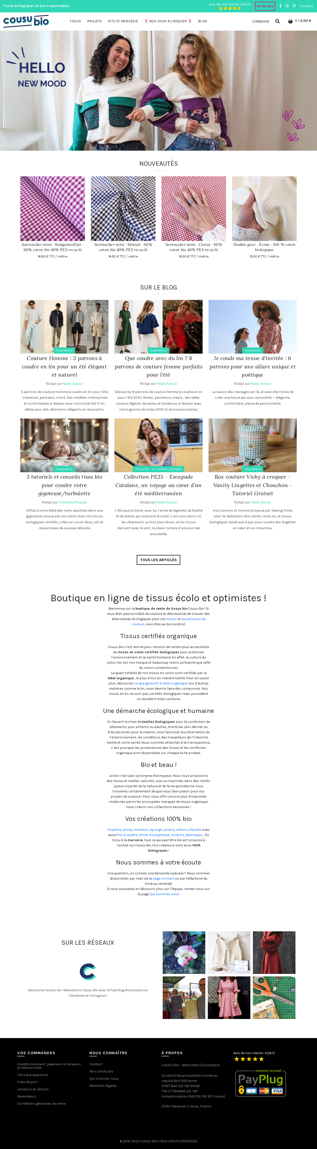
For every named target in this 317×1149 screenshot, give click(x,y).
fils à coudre (127, 835)
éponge (156, 830)
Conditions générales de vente (41, 1103)
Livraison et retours (33, 1089)
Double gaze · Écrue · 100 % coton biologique (264, 247)
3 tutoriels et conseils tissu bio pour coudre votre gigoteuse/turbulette (64, 485)
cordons (177, 835)
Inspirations (64, 350)
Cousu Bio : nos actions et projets (158, 469)
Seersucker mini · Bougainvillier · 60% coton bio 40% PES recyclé (52, 247)
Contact (306, 6)
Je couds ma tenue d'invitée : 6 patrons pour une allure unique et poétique (253, 366)
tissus (172, 619)
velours (182, 830)
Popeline (114, 830)
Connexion (260, 21)
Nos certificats (101, 1071)
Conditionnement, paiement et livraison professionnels (49, 1066)
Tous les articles (158, 559)
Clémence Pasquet (73, 502)
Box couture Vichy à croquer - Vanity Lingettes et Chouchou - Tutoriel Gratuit (252, 485)
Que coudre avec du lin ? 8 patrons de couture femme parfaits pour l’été (159, 366)
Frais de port (27, 1082)
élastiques (194, 835)
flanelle (195, 830)
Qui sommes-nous (104, 1078)
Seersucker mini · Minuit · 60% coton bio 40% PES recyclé (123, 247)
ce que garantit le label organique (160, 683)
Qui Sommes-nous (164, 894)
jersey (127, 830)
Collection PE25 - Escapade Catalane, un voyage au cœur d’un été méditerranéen (158, 485)
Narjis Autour (73, 383)
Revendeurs (26, 1096)
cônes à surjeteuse (154, 835)
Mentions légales (103, 1086)
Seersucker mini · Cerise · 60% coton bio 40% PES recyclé (193, 247)
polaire (169, 830)
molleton (141, 830)
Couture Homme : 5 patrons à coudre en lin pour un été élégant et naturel (64, 366)
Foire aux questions (33, 1075)
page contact (163, 878)
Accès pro (265, 6)
